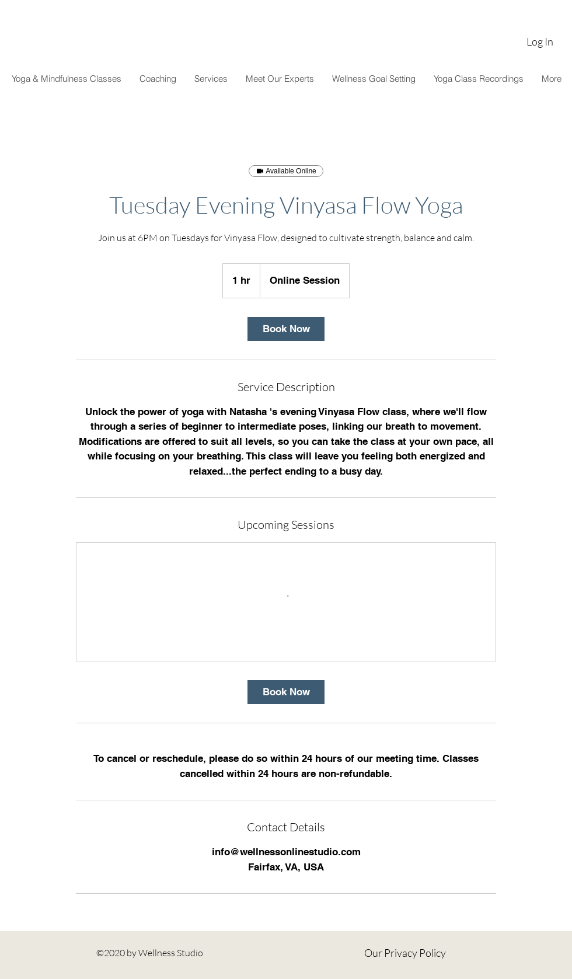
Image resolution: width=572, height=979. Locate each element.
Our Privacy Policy (405, 952)
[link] (286, 329)
